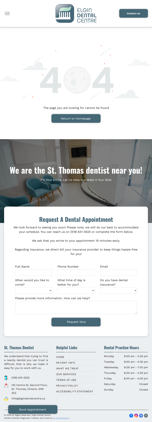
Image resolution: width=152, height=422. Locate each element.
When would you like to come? (32, 282)
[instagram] (136, 416)
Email (104, 266)
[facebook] (131, 416)
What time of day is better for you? (71, 282)
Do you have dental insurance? (114, 282)
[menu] (7, 13)
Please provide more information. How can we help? (52, 298)
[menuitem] (76, 357)
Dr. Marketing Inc (61, 418)
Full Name (22, 266)
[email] (146, 416)
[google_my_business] (141, 416)
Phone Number (68, 266)
